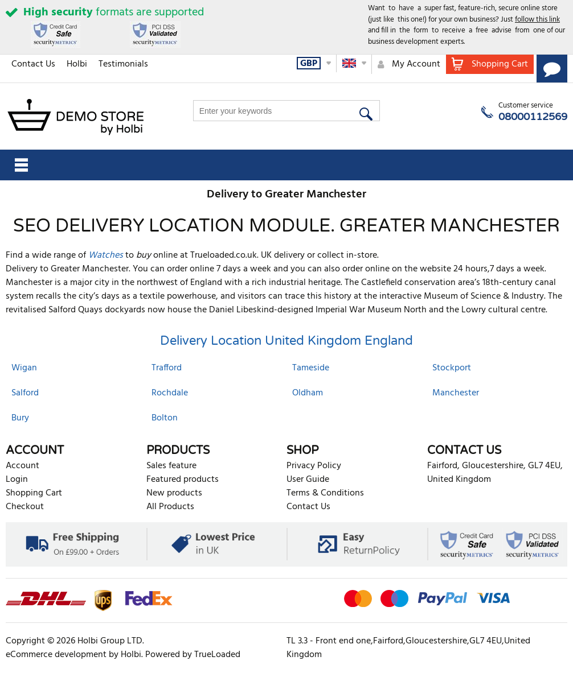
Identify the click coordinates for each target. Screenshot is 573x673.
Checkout (25, 506)
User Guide (307, 479)
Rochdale (170, 393)
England (389, 340)
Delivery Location (210, 340)
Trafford (167, 368)
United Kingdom (313, 340)
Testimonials (123, 64)
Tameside (310, 368)
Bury (20, 418)
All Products (170, 506)
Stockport (451, 368)
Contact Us (33, 64)
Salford (25, 393)
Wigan (24, 368)
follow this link (537, 20)
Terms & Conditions (325, 493)
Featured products (182, 479)
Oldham (307, 393)
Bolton (165, 418)
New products (174, 493)
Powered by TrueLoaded (192, 654)
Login (17, 479)
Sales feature (171, 466)
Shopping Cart (34, 493)
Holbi (77, 64)
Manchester (455, 393)
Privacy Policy (313, 466)
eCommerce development (56, 654)
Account (22, 466)
